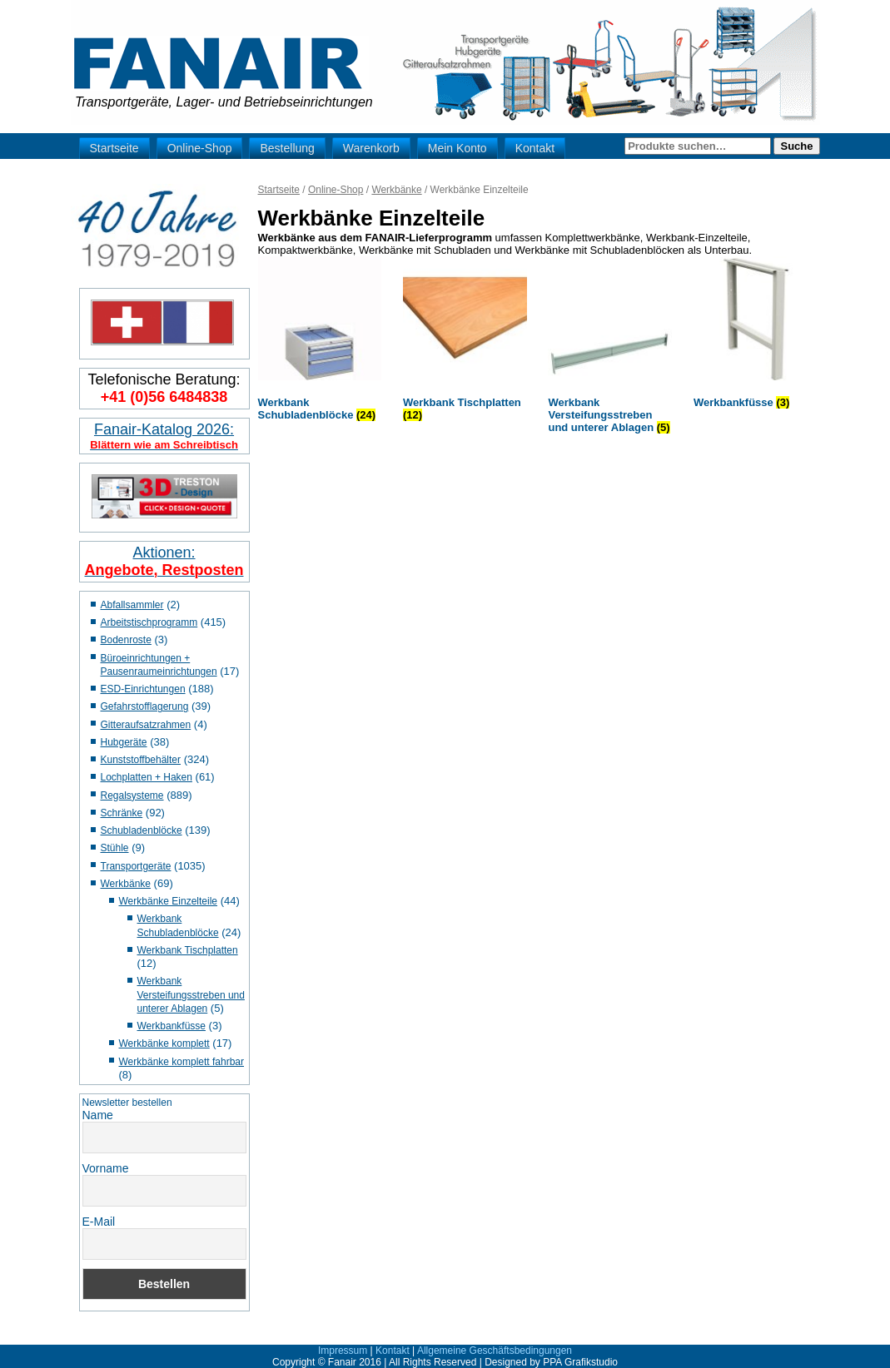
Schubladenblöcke (141, 830)
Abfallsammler (132, 605)
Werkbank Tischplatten (187, 950)
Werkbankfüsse (171, 1026)
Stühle (115, 848)
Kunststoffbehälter (141, 760)
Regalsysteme (132, 795)
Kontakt (534, 148)
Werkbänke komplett (164, 1043)
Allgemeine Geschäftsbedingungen (494, 1350)
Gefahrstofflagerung (145, 706)
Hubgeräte (124, 742)
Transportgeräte (136, 866)
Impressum (342, 1350)
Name (97, 1115)
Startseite (114, 148)
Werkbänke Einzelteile (168, 901)
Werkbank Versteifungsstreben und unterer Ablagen (191, 994)
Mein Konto (457, 148)
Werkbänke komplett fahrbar (182, 1062)
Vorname (105, 1168)
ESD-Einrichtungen (143, 689)
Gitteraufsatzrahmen (146, 725)
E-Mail (99, 1221)
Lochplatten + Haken (146, 777)
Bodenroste (126, 640)
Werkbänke (126, 884)
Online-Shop (199, 148)
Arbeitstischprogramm (149, 622)
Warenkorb (371, 148)
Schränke (122, 813)
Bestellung (287, 148)
